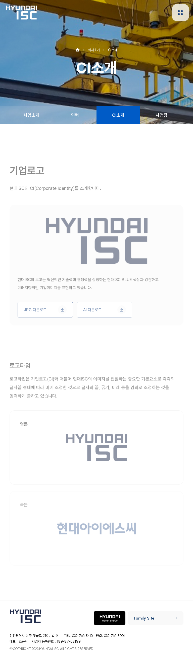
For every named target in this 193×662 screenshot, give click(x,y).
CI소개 (118, 115)
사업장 (162, 115)
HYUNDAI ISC (21, 12)
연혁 (75, 115)
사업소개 (31, 115)
